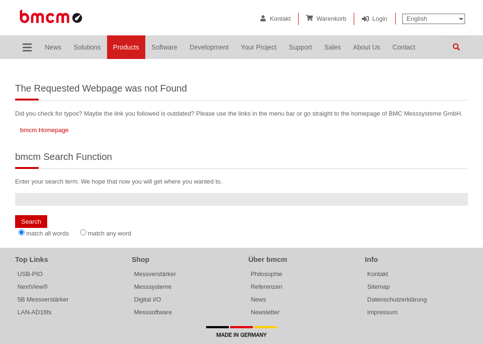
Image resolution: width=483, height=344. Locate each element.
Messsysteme (152, 286)
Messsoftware (153, 312)
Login (379, 18)
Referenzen (266, 286)
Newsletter (264, 312)
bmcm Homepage (44, 130)
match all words (47, 233)
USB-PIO (29, 273)
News (258, 299)
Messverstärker (155, 273)
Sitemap (378, 286)
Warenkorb (331, 18)
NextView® (32, 286)
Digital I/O (147, 299)
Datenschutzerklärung (397, 299)
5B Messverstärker (42, 299)
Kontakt (280, 18)
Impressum (382, 312)
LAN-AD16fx (34, 312)
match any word (109, 233)
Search (456, 47)
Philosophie (266, 273)
